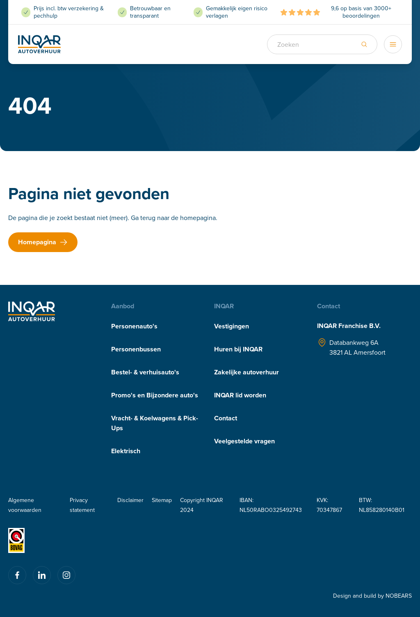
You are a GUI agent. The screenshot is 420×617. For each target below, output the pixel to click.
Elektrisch (125, 451)
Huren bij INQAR (238, 349)
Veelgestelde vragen (244, 441)
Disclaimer (130, 500)
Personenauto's (134, 326)
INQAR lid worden (240, 395)
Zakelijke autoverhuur (246, 372)
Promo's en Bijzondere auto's (154, 395)
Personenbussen (136, 349)
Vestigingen (231, 326)
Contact (225, 418)
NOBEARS (399, 596)
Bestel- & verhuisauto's (145, 372)
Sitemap (162, 500)
